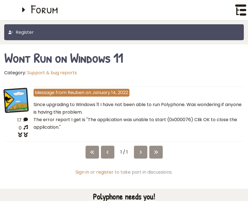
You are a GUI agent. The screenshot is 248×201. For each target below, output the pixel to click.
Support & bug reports (52, 73)
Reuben (76, 92)
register (105, 176)
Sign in (82, 176)
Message (45, 92)
